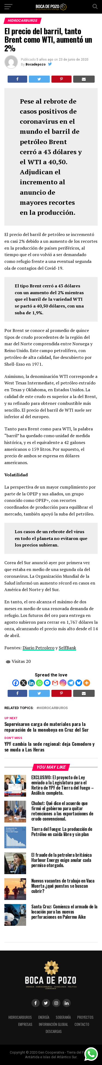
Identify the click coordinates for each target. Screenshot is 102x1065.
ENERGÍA (43, 1017)
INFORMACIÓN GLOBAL (53, 1024)
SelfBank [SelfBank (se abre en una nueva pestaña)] (67, 648)
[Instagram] (63, 682)
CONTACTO (82, 1024)
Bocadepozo (36, 64)
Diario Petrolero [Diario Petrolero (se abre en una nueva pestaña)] (38, 648)
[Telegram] (70, 682)
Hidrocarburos (53, 708)
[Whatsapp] (39, 682)
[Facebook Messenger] (47, 682)
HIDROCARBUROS (20, 1017)
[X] (23, 682)
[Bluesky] (78, 682)
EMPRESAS (25, 1024)
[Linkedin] (31, 682)
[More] (86, 682)
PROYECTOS (85, 1017)
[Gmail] (55, 682)
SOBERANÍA (63, 1017)
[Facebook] (15, 682)
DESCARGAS (54, 1031)
